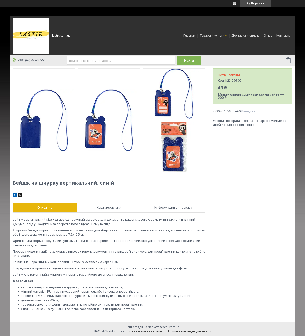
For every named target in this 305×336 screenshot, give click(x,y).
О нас (268, 35)
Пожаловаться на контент (146, 331)
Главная (189, 35)
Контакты (283, 35)
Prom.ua (173, 327)
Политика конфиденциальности (189, 331)
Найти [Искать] (189, 60)
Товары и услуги (212, 35)
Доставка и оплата (245, 35)
